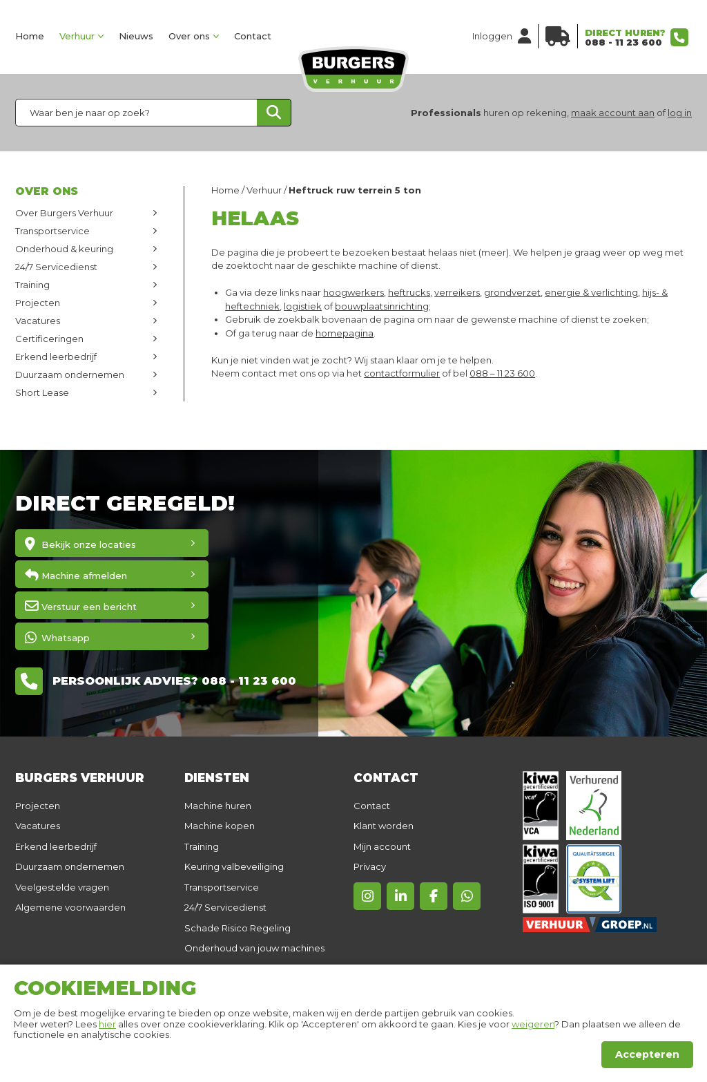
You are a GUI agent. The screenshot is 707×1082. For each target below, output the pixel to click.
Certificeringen (49, 338)
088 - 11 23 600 (623, 42)
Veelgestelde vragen (62, 887)
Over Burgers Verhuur (64, 212)
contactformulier (402, 373)
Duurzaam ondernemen (69, 374)
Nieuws (136, 35)
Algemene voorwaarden (70, 907)
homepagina (345, 333)
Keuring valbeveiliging (234, 866)
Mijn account (382, 846)
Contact (252, 35)
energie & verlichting (591, 292)
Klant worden (384, 825)
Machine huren (217, 805)
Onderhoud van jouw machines (254, 947)
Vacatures (37, 320)
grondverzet (512, 292)
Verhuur (77, 35)
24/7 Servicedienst (56, 266)
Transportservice (52, 230)
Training (32, 284)
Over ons (189, 35)
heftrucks (409, 292)
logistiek (303, 306)
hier (107, 1023)
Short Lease (42, 392)
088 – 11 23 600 (502, 373)
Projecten (37, 302)
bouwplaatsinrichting (382, 306)
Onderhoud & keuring (64, 248)
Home (29, 35)
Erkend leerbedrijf (56, 356)
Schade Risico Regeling (237, 927)
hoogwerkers (353, 292)
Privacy (370, 866)
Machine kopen (219, 825)
